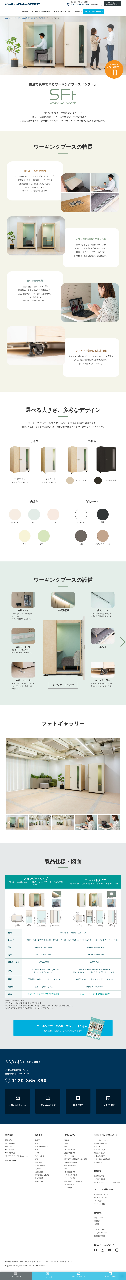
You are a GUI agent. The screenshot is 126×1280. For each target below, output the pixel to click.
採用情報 (97, 1221)
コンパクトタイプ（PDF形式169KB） (95, 994)
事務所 (37, 1140)
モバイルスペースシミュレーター (17, 1156)
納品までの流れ (99, 1153)
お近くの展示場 (15, 1274)
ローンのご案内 (99, 1150)
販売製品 (8, 1140)
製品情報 (25, 11)
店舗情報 (77, 11)
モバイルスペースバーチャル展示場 (107, 1182)
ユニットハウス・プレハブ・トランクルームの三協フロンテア (22, 4)
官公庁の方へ (69, 1184)
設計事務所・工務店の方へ (74, 1181)
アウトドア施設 (70, 1178)
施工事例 (35, 11)
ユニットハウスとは (101, 1140)
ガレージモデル (70, 1150)
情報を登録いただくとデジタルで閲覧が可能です (63, 1028)
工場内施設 (68, 1188)
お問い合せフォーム (101, 1194)
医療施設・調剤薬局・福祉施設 (75, 1159)
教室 (66, 1169)
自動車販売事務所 (70, 1162)
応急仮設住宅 (40, 1172)
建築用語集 (98, 1162)
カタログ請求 (47, 1275)
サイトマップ (38, 1262)
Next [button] (117, 776)
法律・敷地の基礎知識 (102, 1159)
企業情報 (94, 4)
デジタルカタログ (78, 1274)
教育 (36, 1159)
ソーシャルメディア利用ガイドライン (59, 1262)
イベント (38, 1153)
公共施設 (38, 1169)
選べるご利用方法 (100, 1143)
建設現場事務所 (70, 1153)
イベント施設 (69, 1156)
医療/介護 (38, 1162)
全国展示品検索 (11, 1160)
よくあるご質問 (99, 1156)
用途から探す (45, 11)
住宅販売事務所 (70, 1172)
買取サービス (99, 1146)
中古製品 (8, 1146)
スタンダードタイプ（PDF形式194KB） (44, 994)
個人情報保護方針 (11, 1262)
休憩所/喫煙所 (40, 1165)
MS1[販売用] (9, 1150)
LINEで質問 (98, 1201)
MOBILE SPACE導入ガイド (63, 11)
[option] (63, 642)
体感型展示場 (99, 1176)
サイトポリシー (25, 1262)
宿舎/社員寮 (39, 1178)
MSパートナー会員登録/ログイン (112, 3)
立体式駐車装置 (99, 1236)
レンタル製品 (10, 1143)
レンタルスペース (100, 1233)
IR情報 (96, 1224)
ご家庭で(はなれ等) (42, 1175)
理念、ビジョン (99, 1218)
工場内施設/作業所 (41, 1146)
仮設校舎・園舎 (70, 1165)
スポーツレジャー (41, 1156)
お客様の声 (39, 1181)
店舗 (36, 1143)
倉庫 (36, 1150)
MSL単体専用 (10, 1153)
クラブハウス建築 (70, 1175)
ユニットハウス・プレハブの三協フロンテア (21, 18)
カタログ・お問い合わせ (104, 1189)
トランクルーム (99, 1230)
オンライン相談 (110, 1274)
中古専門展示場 (99, 1179)
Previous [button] (9, 776)
